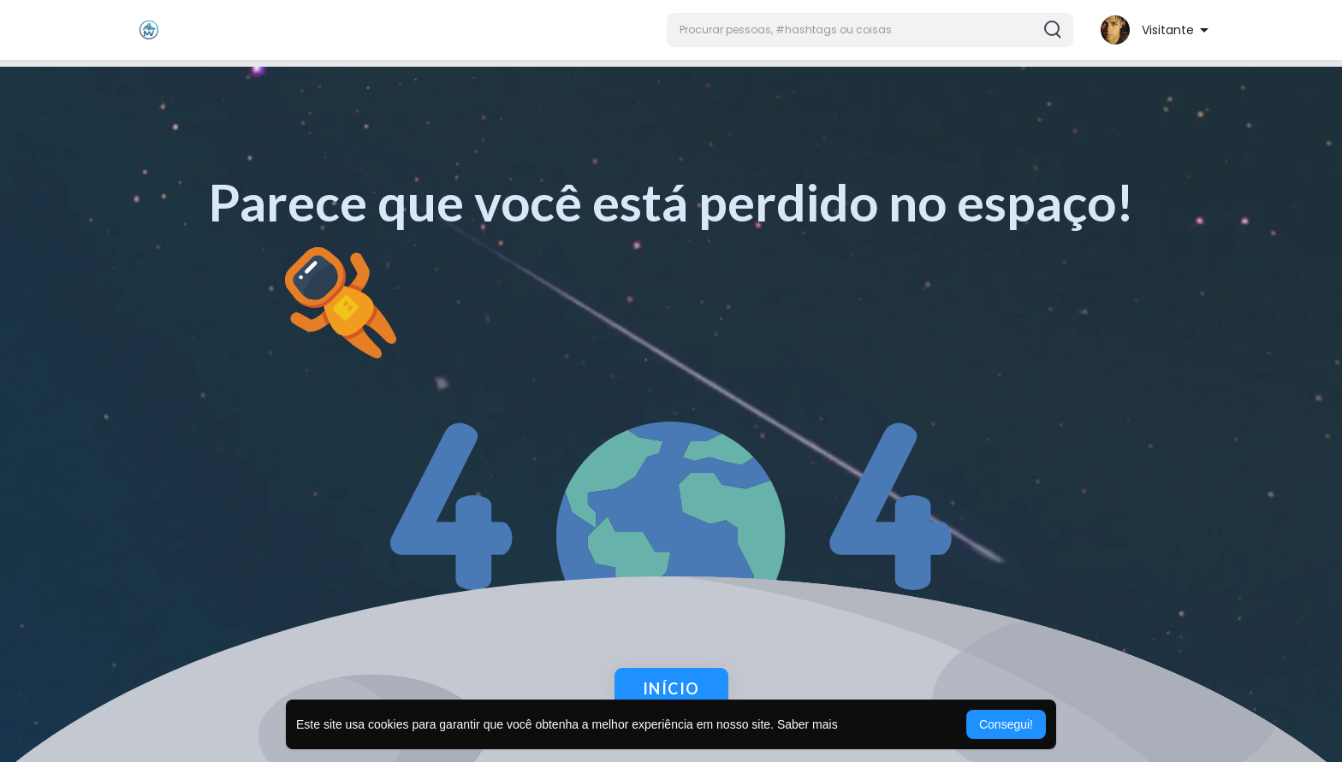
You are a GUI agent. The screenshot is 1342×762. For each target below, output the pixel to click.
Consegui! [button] (1006, 724)
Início (671, 688)
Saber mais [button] (807, 724)
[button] (870, 30)
